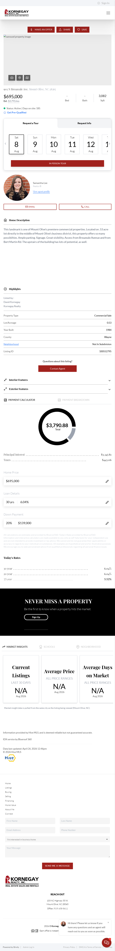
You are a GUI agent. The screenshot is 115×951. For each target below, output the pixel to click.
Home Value (10, 805)
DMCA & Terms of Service (90, 947)
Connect (9, 814)
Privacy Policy (69, 947)
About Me (9, 809)
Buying (8, 792)
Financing (9, 801)
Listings (8, 788)
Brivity (16, 947)
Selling (8, 796)
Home (8, 783)
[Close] (108, 922)
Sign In (103, 3)
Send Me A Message (57, 866)
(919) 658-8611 (60, 908)
